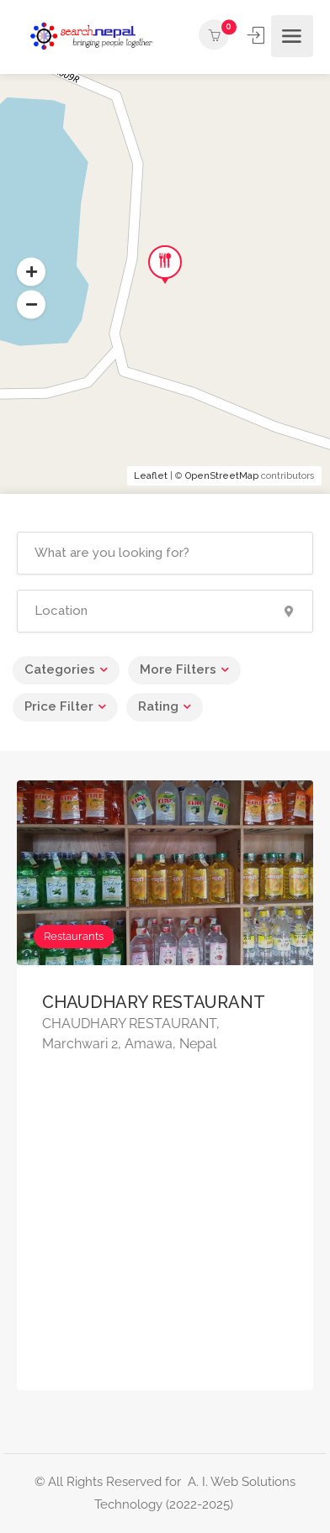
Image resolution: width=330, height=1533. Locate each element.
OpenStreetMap (221, 475)
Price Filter (58, 706)
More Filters (178, 669)
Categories (59, 669)
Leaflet (151, 475)
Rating (158, 706)
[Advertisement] (165, 1239)
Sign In (257, 35)
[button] (31, 305)
